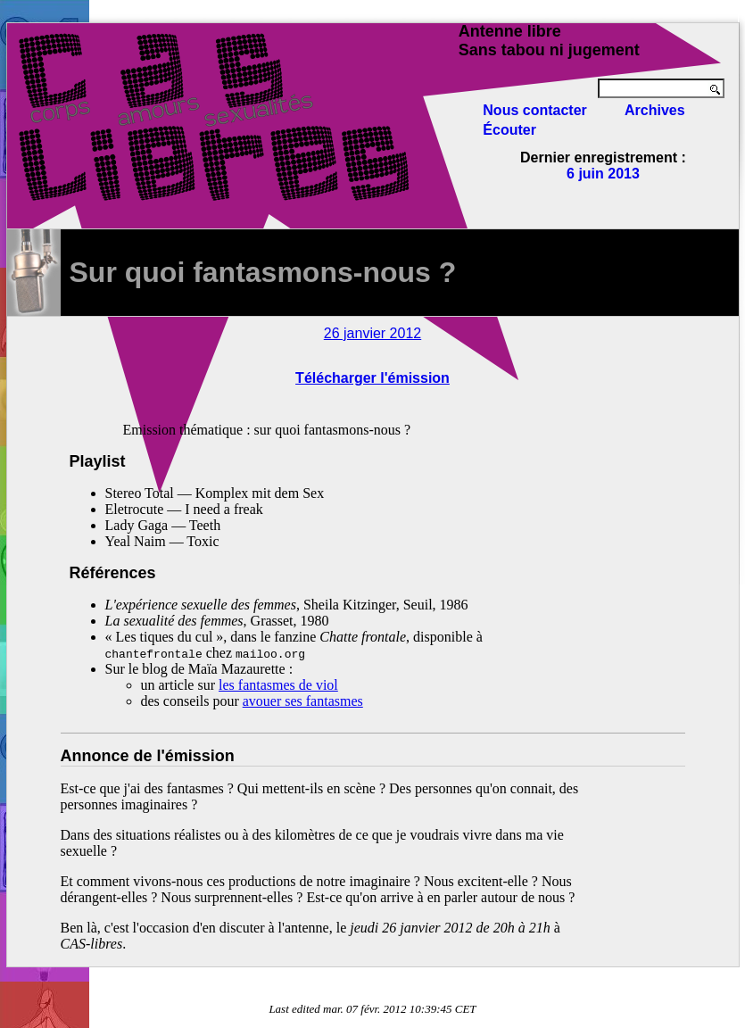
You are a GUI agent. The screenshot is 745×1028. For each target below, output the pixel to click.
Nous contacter (534, 110)
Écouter (509, 129)
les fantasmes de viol (278, 684)
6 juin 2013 (603, 173)
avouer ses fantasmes (303, 701)
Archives (655, 110)
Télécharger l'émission (372, 378)
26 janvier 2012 (372, 333)
